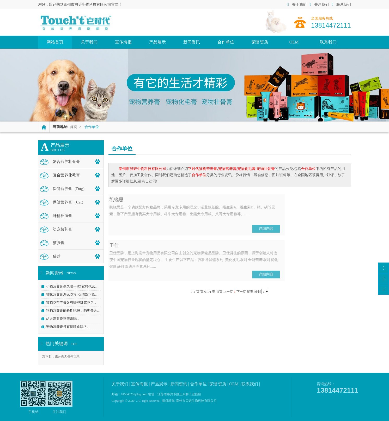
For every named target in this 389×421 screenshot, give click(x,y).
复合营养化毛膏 (66, 175)
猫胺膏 (58, 243)
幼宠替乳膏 (62, 229)
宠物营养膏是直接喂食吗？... (67, 327)
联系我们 (341, 5)
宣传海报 (123, 42)
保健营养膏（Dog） (70, 189)
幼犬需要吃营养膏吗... (62, 319)
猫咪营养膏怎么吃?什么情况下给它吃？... (77, 294)
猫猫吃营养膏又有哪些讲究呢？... (71, 302)
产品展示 (157, 42)
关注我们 (319, 5)
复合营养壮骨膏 (66, 162)
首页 (73, 127)
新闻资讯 (191, 42)
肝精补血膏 (62, 216)
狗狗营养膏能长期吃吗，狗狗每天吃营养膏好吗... (83, 310)
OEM (294, 42)
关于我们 (297, 5)
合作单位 (225, 42)
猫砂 (56, 256)
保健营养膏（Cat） (69, 202)
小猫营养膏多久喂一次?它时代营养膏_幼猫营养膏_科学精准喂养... (95, 286)
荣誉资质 (260, 42)
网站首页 (55, 42)
